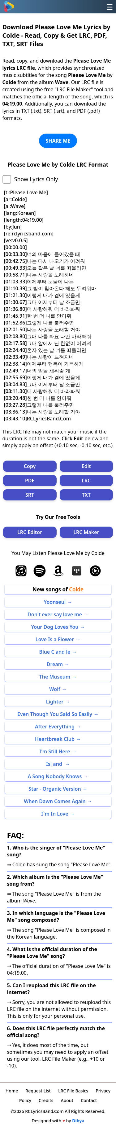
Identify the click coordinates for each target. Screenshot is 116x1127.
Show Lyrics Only (36, 179)
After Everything (55, 726)
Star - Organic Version (54, 788)
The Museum (55, 676)
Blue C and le (55, 651)
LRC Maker (86, 532)
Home (12, 1091)
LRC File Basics (73, 1091)
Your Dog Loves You (54, 626)
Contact (89, 1100)
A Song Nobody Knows (55, 776)
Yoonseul (55, 602)
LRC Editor (29, 532)
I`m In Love (54, 813)
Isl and (54, 763)
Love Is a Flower (55, 639)
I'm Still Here (54, 751)
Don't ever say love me (55, 614)
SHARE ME (58, 140)
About (67, 1100)
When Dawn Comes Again (55, 801)
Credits (46, 1100)
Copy (30, 466)
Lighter (54, 701)
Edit (86, 466)
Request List (38, 1091)
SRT (29, 494)
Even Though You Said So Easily (54, 714)
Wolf (54, 689)
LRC (86, 480)
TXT (86, 494)
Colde (76, 589)
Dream (55, 664)
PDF (29, 480)
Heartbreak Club (55, 739)
